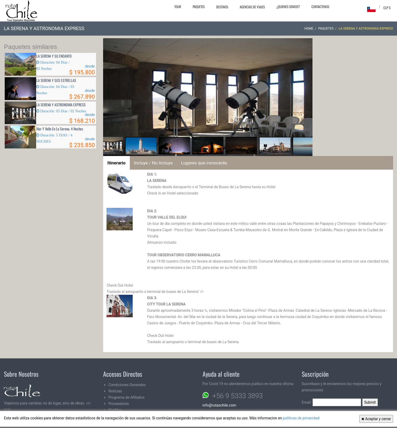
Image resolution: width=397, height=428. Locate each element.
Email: (331, 402)
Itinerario (116, 162)
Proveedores (118, 404)
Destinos (222, 6)
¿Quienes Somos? (288, 6)
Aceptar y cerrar (376, 419)
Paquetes (199, 6)
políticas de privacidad (301, 418)
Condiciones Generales (127, 385)
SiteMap (115, 410)
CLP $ (386, 7)
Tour (177, 6)
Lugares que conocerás (204, 162)
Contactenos (320, 6)
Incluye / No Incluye (153, 162)
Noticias (115, 391)
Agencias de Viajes (252, 6)
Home (308, 28)
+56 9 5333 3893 (238, 396)
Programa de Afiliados (126, 397)
